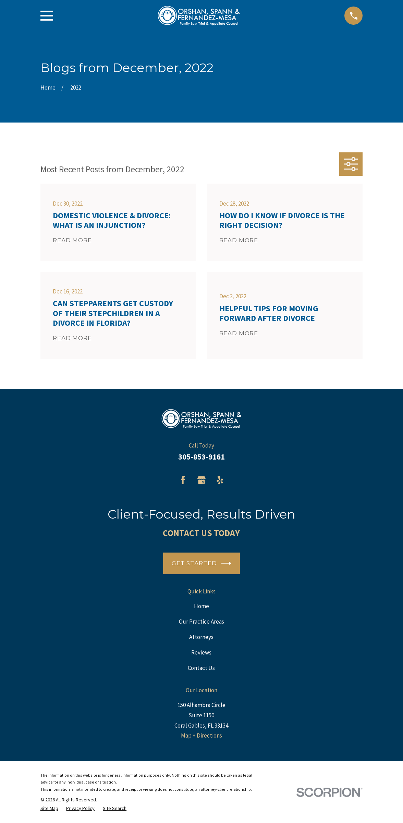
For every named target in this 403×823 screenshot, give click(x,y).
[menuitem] (49, 808)
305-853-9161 (201, 457)
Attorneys (201, 637)
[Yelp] (220, 480)
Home (201, 606)
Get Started (201, 563)
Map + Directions (201, 735)
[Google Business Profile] (201, 480)
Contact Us (201, 668)
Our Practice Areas (201, 621)
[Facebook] (183, 480)
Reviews (201, 652)
